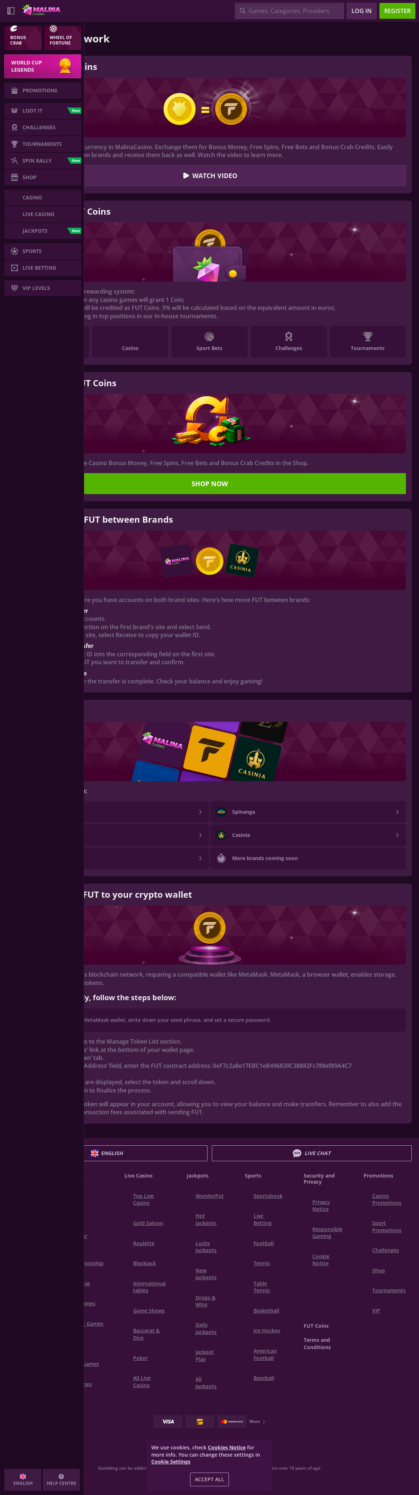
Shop (378, 1270)
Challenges (385, 1250)
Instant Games (85, 1323)
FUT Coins (316, 1325)
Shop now (210, 483)
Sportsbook (268, 1195)
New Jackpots (206, 1274)
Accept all (209, 1479)
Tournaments (389, 1290)
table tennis (262, 1287)
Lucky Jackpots (206, 1247)
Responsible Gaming (327, 1233)
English (107, 1153)
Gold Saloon (148, 1223)
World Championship (85, 1260)
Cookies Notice (227, 1447)
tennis (262, 1263)
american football (265, 1354)
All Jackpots (206, 1383)
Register (397, 11)
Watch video (209, 175)
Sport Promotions (387, 1227)
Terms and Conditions (317, 1343)
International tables (149, 1287)
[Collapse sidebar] (11, 11)
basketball (266, 1310)
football (264, 1243)
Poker (140, 1358)
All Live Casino (142, 1381)
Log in (362, 11)
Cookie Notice (320, 1260)
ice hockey (267, 1330)
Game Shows (149, 1310)
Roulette (144, 1243)
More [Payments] (257, 1421)
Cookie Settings (170, 1462)
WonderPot (210, 1195)
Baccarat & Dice (146, 1334)
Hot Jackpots (206, 1219)
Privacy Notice (321, 1206)
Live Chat (311, 1153)
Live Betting (263, 1219)
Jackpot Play (205, 1355)
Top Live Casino (143, 1199)
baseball (264, 1377)
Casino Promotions (387, 1199)
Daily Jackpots (206, 1328)
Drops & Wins (205, 1301)
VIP (376, 1310)
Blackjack (144, 1263)
